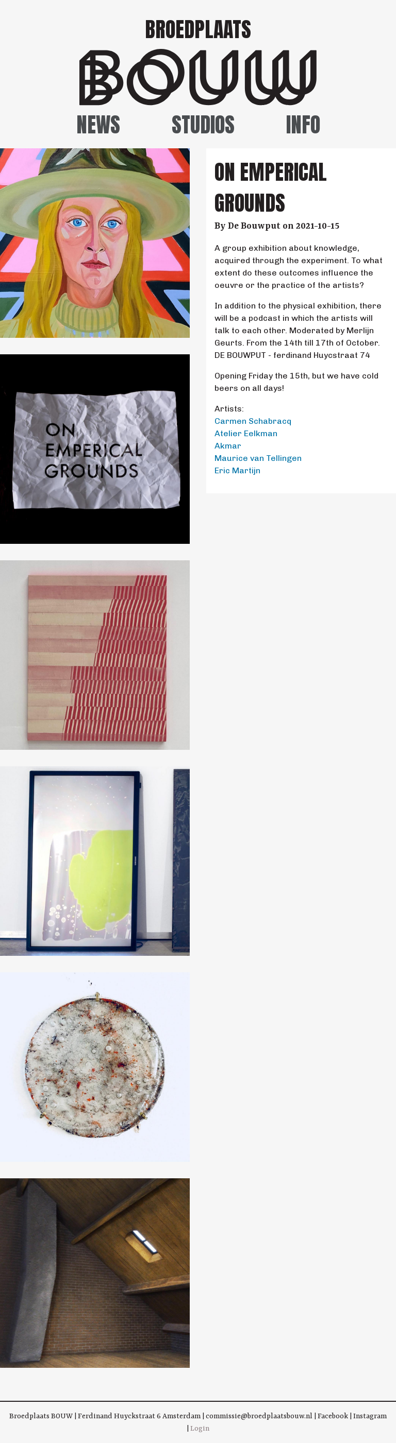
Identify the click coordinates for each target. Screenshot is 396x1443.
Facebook (333, 1416)
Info (303, 124)
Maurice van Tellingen (258, 458)
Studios (203, 124)
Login (199, 1428)
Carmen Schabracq (252, 421)
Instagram (370, 1416)
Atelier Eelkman (245, 433)
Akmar (227, 446)
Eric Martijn (237, 470)
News (98, 124)
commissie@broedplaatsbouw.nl (259, 1416)
